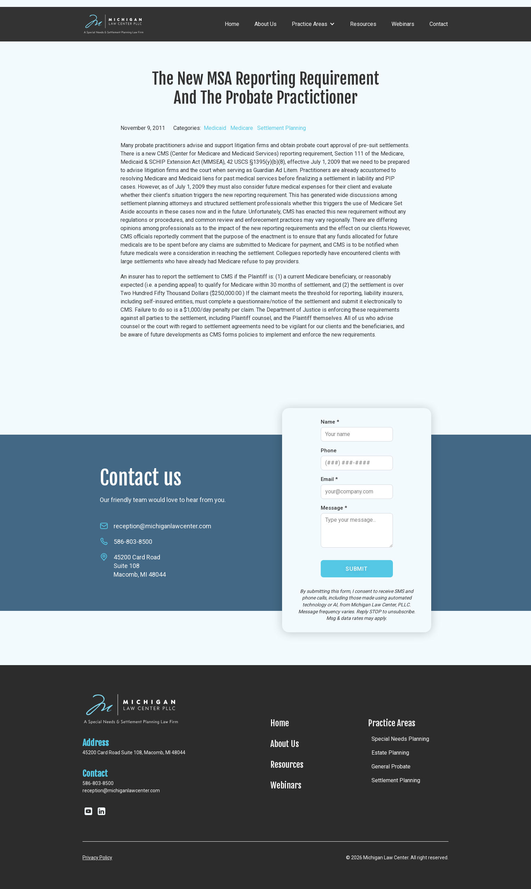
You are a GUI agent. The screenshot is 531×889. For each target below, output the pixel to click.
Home (232, 24)
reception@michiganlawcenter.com (162, 526)
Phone (329, 450)
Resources (363, 24)
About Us (265, 24)
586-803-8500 (133, 541)
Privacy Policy (97, 857)
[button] (313, 24)
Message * (334, 508)
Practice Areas (391, 723)
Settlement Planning (281, 128)
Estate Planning (390, 752)
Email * (329, 479)
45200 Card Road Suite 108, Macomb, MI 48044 (134, 752)
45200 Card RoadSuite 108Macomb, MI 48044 (140, 566)
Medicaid (215, 128)
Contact (438, 24)
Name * (330, 422)
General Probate (391, 766)
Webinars (403, 24)
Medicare (241, 128)
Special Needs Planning (400, 739)
